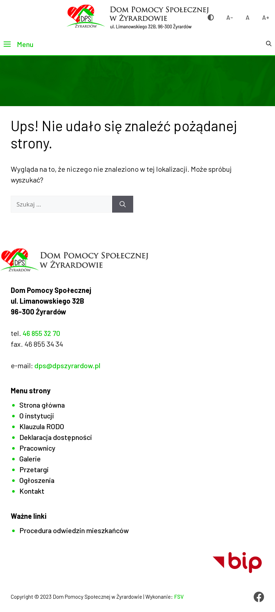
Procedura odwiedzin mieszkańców (74, 530)
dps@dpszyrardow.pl (67, 365)
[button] (268, 44)
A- (229, 17)
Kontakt (31, 491)
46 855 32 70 (41, 333)
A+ (265, 17)
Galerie (30, 458)
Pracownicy (37, 447)
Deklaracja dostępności (55, 437)
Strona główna (42, 404)
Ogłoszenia (36, 480)
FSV (179, 596)
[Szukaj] (122, 204)
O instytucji (36, 415)
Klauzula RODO (41, 426)
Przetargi (34, 469)
